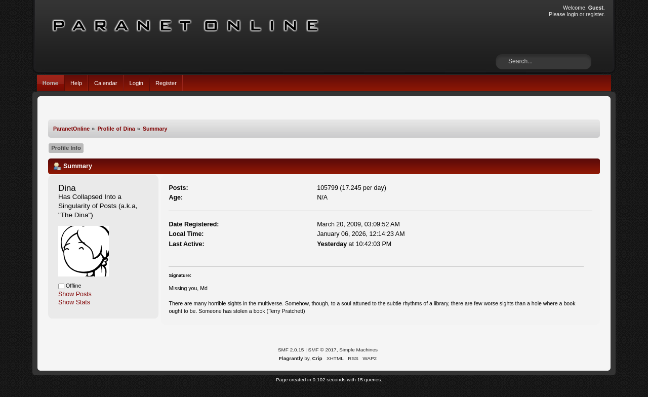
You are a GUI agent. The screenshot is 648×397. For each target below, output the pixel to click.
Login (136, 83)
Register (166, 83)
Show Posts (75, 294)
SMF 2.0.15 (291, 349)
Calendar (105, 83)
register (594, 14)
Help (76, 83)
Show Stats (74, 302)
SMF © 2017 (322, 349)
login (572, 14)
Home (50, 83)
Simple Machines (358, 349)
